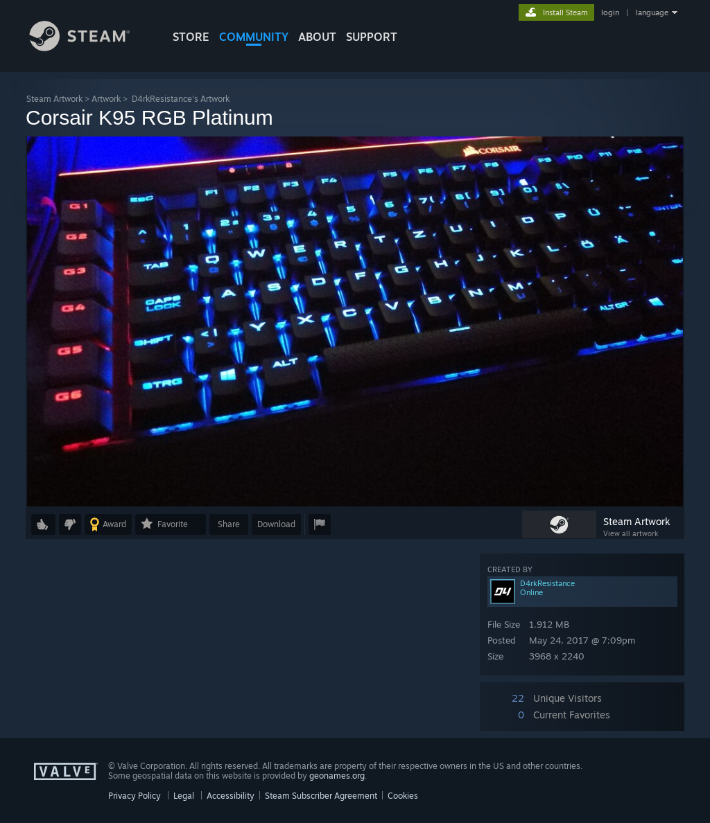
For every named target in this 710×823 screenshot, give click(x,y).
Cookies (403, 795)
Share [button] (229, 524)
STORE (191, 37)
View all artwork (630, 533)
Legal (183, 795)
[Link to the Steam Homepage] (90, 47)
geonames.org (337, 775)
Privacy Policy (134, 795)
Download (276, 524)
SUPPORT (371, 37)
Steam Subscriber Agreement (321, 795)
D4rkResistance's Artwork (181, 99)
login (610, 12)
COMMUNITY (253, 37)
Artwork (106, 99)
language (652, 12)
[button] (43, 524)
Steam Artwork (54, 99)
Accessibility (230, 795)
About (317, 37)
